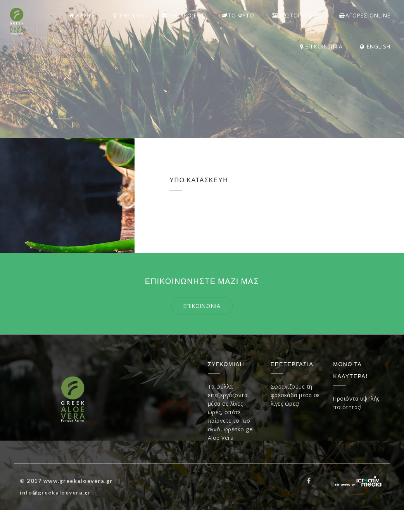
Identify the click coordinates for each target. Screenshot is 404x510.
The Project (183, 15)
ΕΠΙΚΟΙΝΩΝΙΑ (321, 46)
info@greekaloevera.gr (55, 492)
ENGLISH (375, 46)
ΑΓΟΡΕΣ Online (364, 15)
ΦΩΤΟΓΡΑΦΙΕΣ (297, 15)
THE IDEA (128, 15)
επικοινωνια (202, 305)
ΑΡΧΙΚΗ (82, 15)
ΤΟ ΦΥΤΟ (238, 15)
